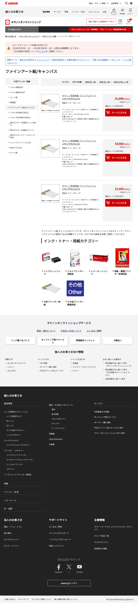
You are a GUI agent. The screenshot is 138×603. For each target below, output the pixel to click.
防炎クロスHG (16, 147)
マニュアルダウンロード (59, 533)
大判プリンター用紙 (49, 36)
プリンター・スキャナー (14, 450)
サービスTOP (43, 359)
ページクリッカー (58, 428)
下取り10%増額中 (100, 59)
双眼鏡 (51, 433)
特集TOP (9, 359)
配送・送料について (46, 330)
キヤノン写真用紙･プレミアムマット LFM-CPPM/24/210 (79, 187)
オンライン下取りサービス (52, 341)
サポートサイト (58, 520)
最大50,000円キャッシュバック (34, 59)
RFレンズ (115, 59)
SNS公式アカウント (69, 559)
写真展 (75, 363)
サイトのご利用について (42, 599)
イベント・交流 (78, 11)
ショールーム (93, 11)
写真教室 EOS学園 (101, 411)
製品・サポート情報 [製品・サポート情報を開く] (97, 3)
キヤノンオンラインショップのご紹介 (109, 433)
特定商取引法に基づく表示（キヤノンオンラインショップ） (118, 364)
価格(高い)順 (90, 82)
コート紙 (13, 97)
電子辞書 (55, 414)
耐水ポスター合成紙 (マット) (22, 130)
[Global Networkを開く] (131, 3)
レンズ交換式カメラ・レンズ (16, 411)
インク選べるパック (20, 340)
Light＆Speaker (56, 439)
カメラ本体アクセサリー (16, 430)
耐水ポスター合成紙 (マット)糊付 (23, 123)
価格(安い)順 (104, 82)
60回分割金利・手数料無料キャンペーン (70, 59)
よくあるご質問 (94, 330)
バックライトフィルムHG (20, 142)
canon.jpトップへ (69, 583)
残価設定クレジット (85, 340)
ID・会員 (8, 508)
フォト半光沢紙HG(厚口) (20, 117)
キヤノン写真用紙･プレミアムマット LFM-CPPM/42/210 (79, 97)
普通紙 (13, 102)
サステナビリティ (101, 542)
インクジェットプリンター (17, 455)
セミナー (76, 370)
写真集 (51, 444)
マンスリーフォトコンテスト (84, 367)
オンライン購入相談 (48, 367)
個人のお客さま (14, 12)
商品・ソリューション (13, 526)
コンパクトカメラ (11, 440)
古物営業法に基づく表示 (115, 379)
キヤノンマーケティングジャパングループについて (113, 528)
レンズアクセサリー (14, 435)
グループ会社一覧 (101, 535)
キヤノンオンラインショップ (29, 36)
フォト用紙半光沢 (17, 92)
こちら (42, 51)
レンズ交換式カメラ (14, 416)
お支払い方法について (71, 330)
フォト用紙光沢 (16, 87)
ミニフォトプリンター (15, 464)
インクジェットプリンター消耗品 (17, 474)
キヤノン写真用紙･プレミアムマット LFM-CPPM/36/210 (79, 142)
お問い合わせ (9, 599)
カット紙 (13, 152)
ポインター (56, 423)
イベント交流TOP (77, 359)
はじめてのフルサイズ (17, 363)
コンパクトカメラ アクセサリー (18, 445)
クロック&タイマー (59, 419)
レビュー (11, 367)
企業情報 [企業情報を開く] (114, 3)
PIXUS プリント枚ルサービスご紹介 (108, 427)
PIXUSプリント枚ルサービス (51, 370)
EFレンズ (10, 425)
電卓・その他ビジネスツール (61, 405)
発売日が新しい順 (121, 82)
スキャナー (11, 469)
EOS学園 (43, 363)
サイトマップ (23, 599)
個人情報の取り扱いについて (66, 599)
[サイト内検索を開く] (126, 3)
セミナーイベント (11, 545)
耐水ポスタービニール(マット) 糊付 (22, 136)
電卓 (53, 409)
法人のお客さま (13, 520)
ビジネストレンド (11, 539)
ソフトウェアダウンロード (60, 539)
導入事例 (7, 533)
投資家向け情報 (100, 548)
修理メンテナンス (56, 545)
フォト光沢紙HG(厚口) (19, 112)
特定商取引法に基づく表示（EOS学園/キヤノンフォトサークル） (118, 372)
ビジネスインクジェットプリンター (20, 459)
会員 (104, 11)
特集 (66, 11)
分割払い (118, 340)
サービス (57, 11)
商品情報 (46, 11)
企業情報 (99, 520)
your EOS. (12, 370)
